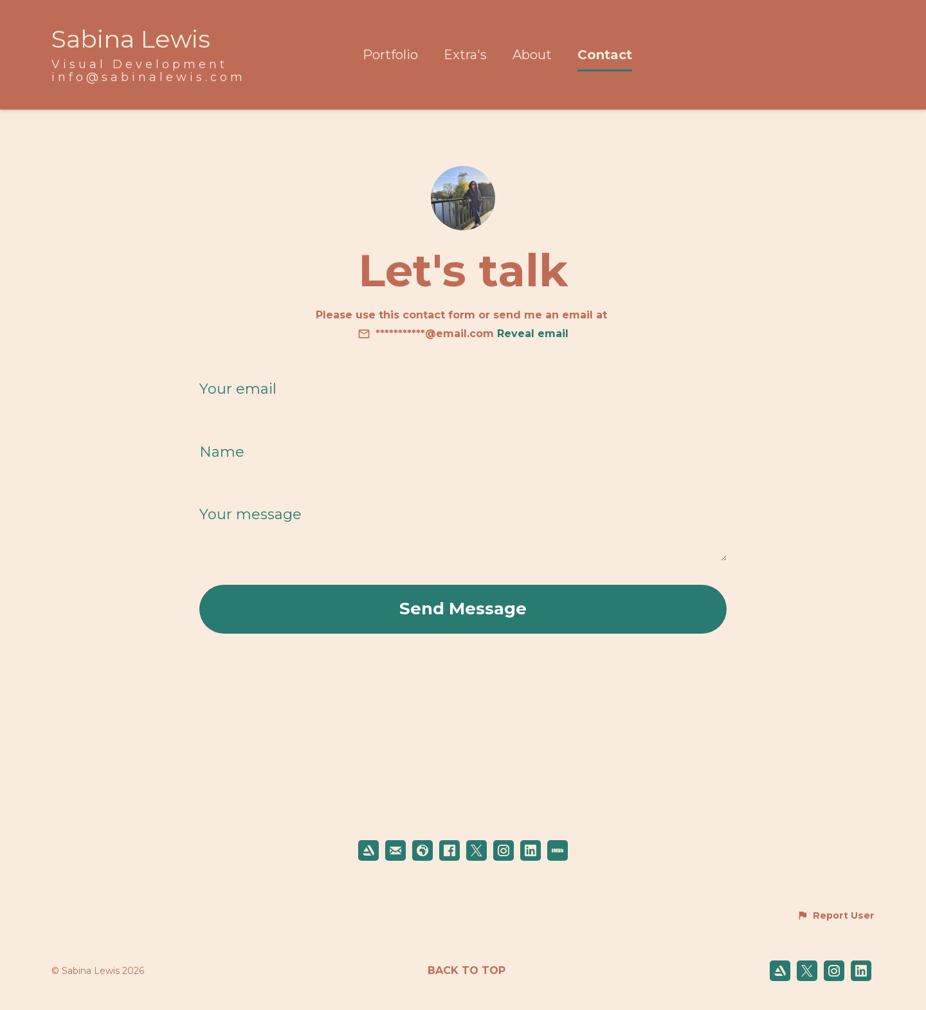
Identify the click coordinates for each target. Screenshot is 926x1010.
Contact (604, 55)
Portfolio (390, 55)
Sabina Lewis (130, 39)
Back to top (466, 970)
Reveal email (532, 333)
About (532, 55)
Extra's (465, 55)
